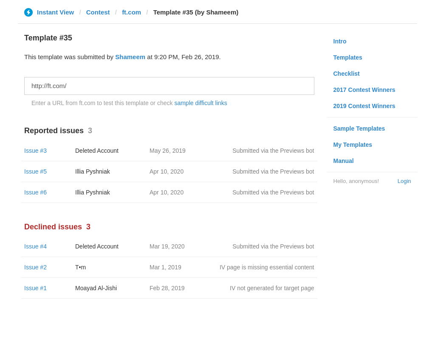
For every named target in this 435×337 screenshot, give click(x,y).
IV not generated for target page (272, 288)
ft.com (131, 12)
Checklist (346, 73)
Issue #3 (35, 150)
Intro (340, 41)
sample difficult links (200, 103)
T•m (80, 267)
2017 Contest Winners (364, 89)
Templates (347, 57)
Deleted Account (97, 150)
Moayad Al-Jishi (96, 288)
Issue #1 (35, 288)
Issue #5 (35, 171)
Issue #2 (35, 267)
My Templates (353, 144)
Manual (343, 160)
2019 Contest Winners (364, 106)
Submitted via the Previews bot (273, 150)
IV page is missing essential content (267, 267)
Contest (98, 12)
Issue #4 (35, 246)
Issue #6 (35, 192)
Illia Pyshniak (92, 171)
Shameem (130, 56)
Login (404, 181)
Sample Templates (359, 128)
